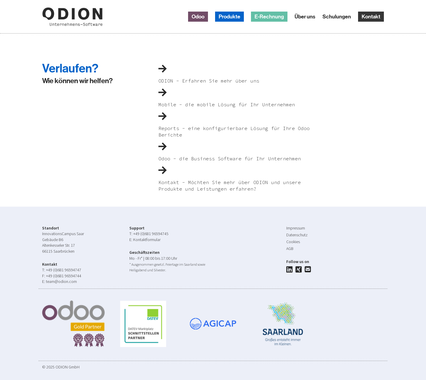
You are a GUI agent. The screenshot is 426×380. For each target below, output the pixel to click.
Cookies (293, 242)
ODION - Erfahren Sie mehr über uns (208, 77)
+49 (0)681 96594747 (63, 270)
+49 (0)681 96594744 (63, 276)
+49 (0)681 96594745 (151, 234)
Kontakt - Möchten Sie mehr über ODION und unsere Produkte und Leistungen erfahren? (229, 182)
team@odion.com (61, 282)
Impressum (295, 228)
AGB (289, 249)
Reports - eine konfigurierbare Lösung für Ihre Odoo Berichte (234, 128)
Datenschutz (297, 235)
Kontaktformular (146, 240)
